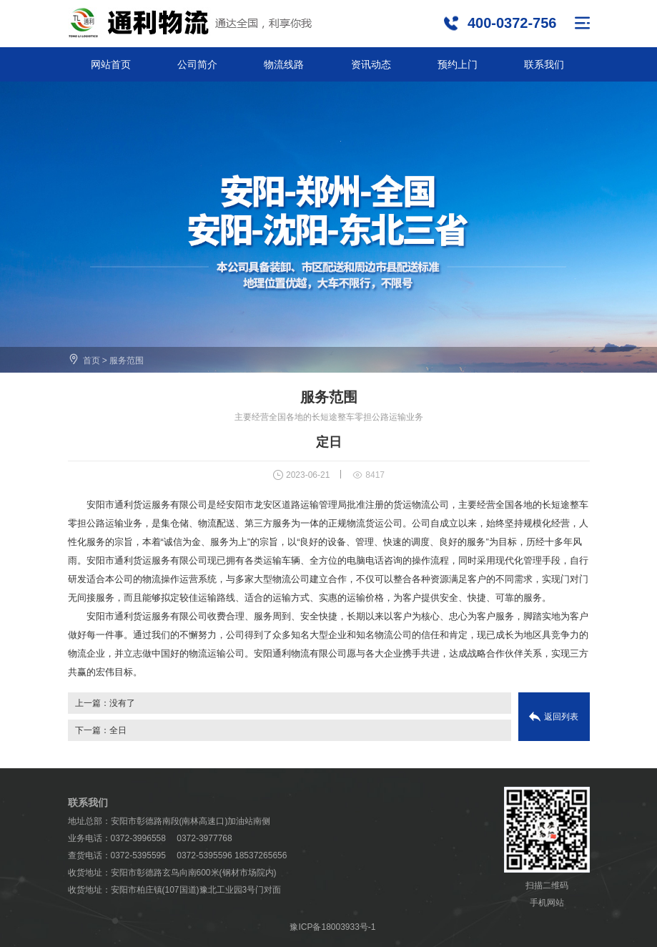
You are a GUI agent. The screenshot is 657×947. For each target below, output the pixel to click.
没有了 (122, 703)
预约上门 (458, 64)
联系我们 (544, 64)
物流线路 (284, 64)
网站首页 (111, 64)
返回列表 (561, 717)
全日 (118, 730)
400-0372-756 (512, 23)
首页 (91, 360)
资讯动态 (371, 64)
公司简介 (197, 64)
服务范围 (126, 360)
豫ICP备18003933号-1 (332, 927)
